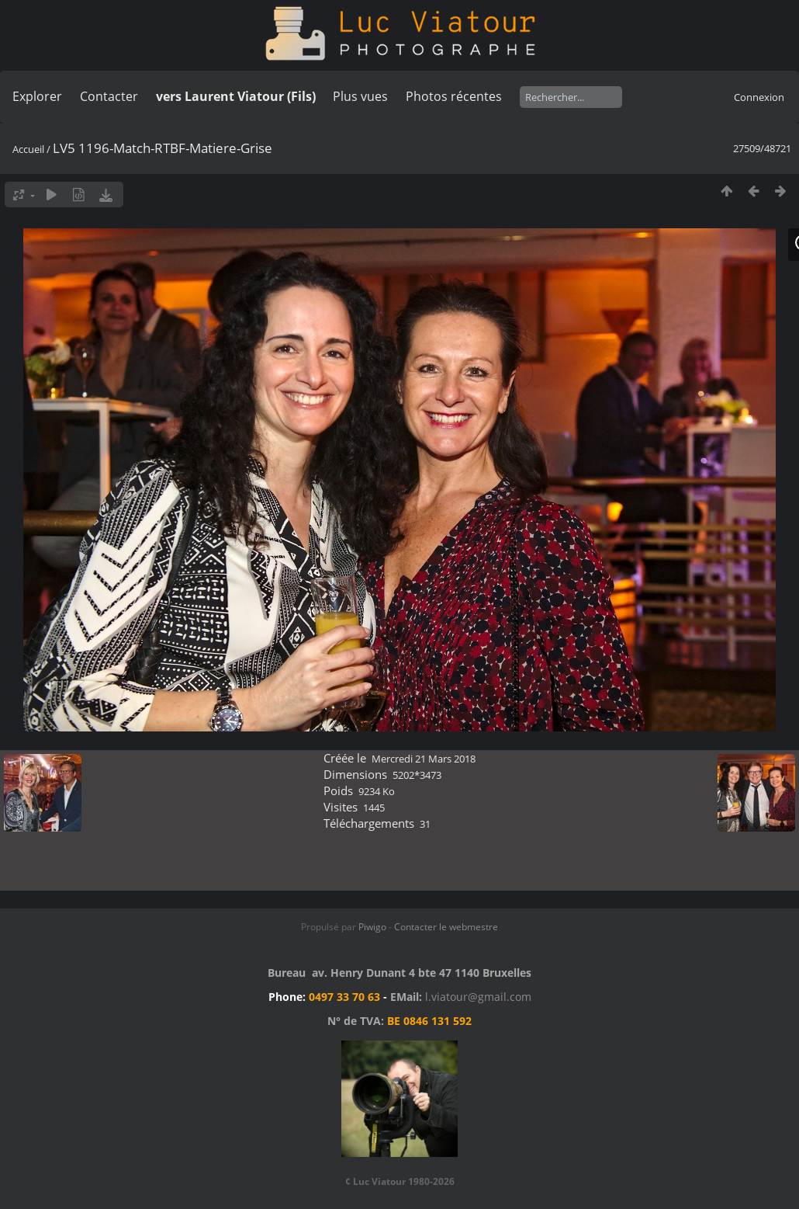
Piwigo (372, 926)
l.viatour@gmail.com (478, 996)
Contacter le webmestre (446, 926)
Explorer (37, 96)
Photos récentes (454, 96)
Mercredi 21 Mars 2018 (424, 759)
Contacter (109, 96)
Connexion (759, 97)
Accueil (28, 149)
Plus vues (360, 96)
